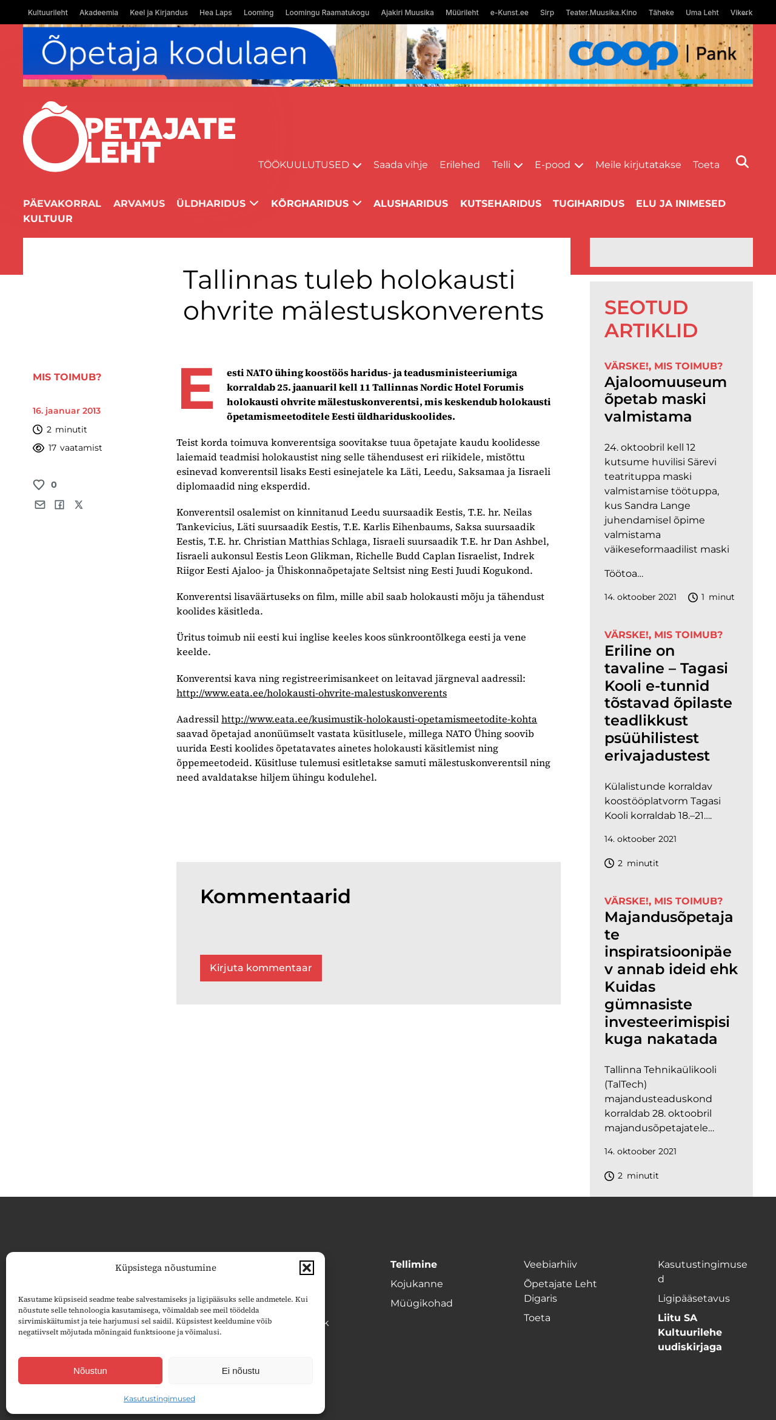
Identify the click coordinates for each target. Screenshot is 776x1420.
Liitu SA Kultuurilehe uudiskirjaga (690, 1332)
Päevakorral (62, 203)
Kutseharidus (500, 203)
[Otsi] (742, 161)
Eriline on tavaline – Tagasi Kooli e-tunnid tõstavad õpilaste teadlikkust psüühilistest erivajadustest (668, 703)
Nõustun (90, 1370)
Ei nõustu (241, 1370)
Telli (501, 164)
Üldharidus (211, 203)
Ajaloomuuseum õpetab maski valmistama (665, 400)
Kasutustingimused (159, 1398)
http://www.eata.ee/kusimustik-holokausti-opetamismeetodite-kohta (379, 718)
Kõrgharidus (310, 203)
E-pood (552, 164)
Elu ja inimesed (681, 203)
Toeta (706, 164)
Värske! (626, 366)
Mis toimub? (67, 377)
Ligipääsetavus (694, 1298)
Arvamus (139, 203)
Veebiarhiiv (550, 1264)
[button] (307, 1268)
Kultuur (48, 218)
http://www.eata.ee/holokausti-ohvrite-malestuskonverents (311, 692)
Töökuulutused (303, 164)
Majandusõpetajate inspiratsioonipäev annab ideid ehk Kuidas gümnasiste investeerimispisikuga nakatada (671, 978)
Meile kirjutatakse (638, 164)
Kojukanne (416, 1284)
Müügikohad (421, 1303)
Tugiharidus (588, 203)
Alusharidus (410, 203)
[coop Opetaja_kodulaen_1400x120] (387, 55)
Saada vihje (400, 164)
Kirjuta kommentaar (261, 968)
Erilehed (460, 164)
